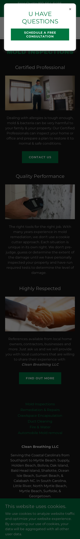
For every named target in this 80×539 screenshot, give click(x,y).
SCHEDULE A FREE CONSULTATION (40, 34)
